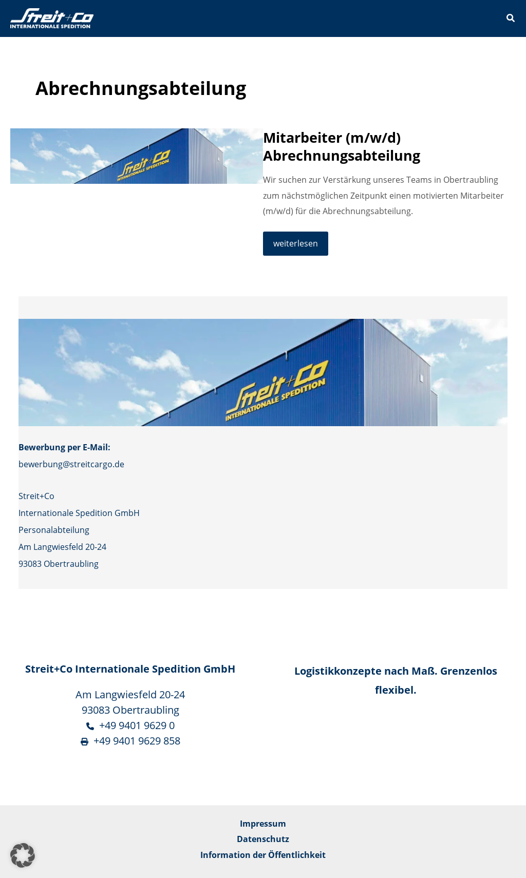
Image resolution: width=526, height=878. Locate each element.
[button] (511, 19)
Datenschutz (263, 839)
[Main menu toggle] (481, 18)
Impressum (263, 823)
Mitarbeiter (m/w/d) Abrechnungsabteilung (341, 146)
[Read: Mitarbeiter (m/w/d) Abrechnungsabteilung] (136, 155)
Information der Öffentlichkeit (263, 855)
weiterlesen (300, 246)
